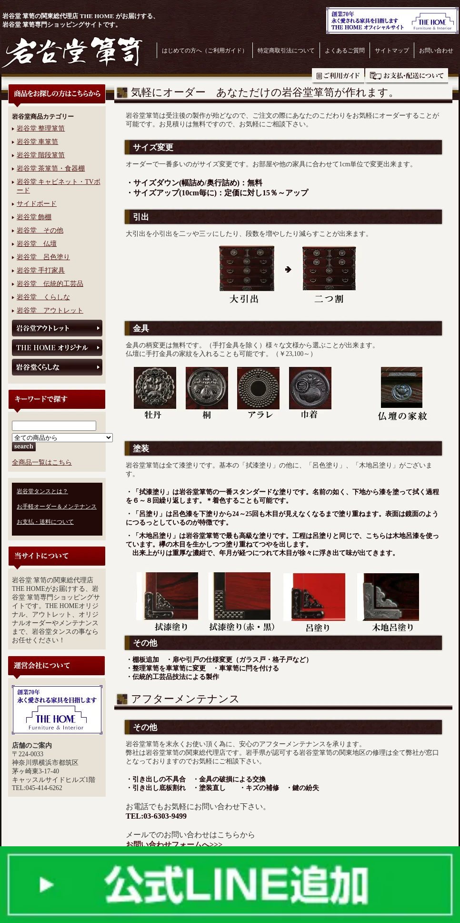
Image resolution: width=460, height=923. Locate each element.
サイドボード (37, 203)
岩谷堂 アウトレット (50, 310)
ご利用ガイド (338, 76)
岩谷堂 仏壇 (37, 243)
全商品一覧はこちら (42, 462)
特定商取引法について (286, 50)
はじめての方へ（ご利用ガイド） (205, 50)
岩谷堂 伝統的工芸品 (50, 283)
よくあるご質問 (345, 50)
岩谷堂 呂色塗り (43, 257)
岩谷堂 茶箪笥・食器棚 (51, 168)
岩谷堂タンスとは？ (42, 491)
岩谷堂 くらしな (43, 297)
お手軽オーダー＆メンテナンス (57, 506)
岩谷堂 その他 (40, 230)
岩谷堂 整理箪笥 (41, 128)
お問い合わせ (436, 50)
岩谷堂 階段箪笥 (41, 155)
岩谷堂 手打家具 (41, 270)
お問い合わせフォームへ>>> (174, 845)
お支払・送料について (406, 76)
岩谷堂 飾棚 (34, 217)
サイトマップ (392, 50)
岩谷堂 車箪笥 (37, 141)
